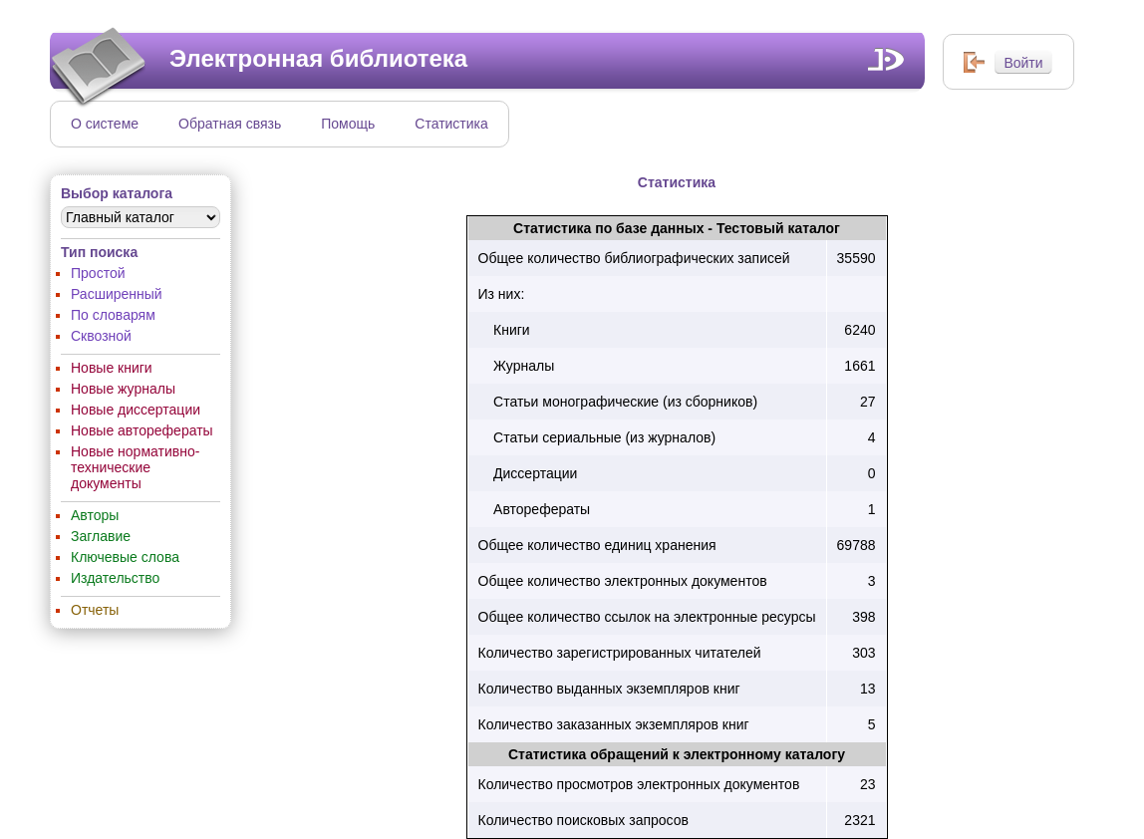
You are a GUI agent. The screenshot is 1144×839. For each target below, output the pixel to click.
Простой (98, 273)
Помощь (348, 124)
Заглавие (101, 536)
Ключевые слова (125, 557)
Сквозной (101, 336)
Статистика (451, 124)
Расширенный (116, 294)
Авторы (95, 515)
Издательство (115, 578)
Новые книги (111, 368)
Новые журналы (123, 389)
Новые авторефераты (142, 430)
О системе (105, 124)
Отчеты (95, 610)
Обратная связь (229, 124)
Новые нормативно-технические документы (135, 467)
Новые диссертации (135, 410)
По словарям (113, 315)
